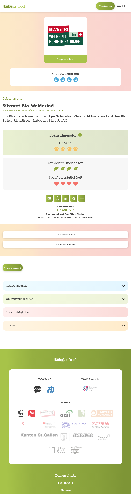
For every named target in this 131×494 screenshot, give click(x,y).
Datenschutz (65, 475)
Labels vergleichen (65, 244)
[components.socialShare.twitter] (73, 198)
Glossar (65, 490)
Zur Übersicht (12, 268)
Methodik (65, 483)
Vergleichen (105, 6)
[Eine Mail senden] (49, 198)
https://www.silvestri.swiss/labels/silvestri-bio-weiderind (33, 110)
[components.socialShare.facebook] (65, 198)
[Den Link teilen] (81, 198)
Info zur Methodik (65, 234)
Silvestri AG (65, 209)
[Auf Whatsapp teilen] (57, 198)
